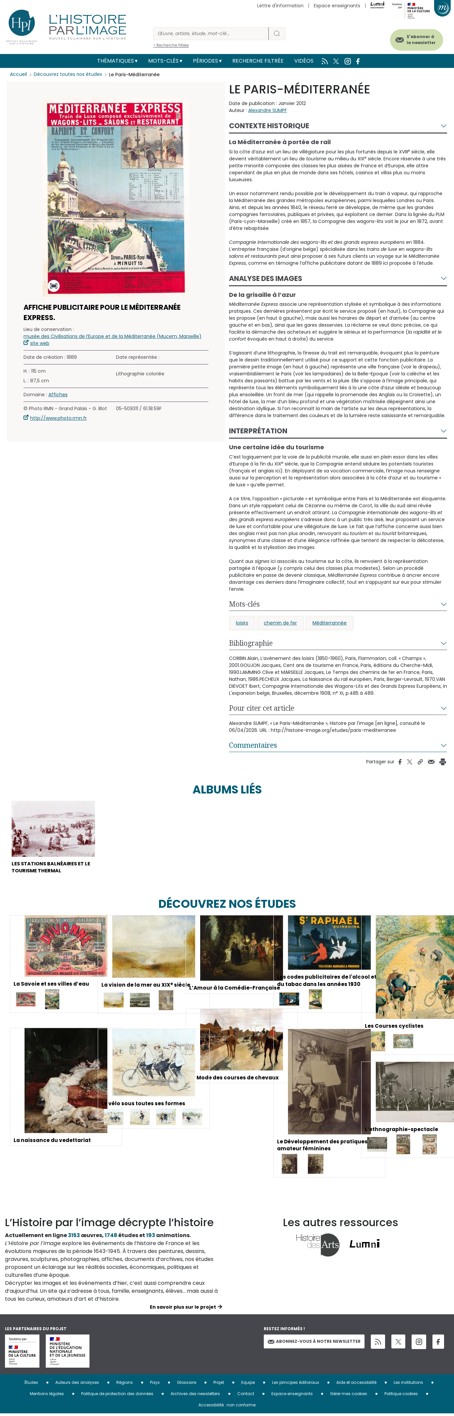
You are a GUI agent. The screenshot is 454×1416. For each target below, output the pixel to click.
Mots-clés (163, 61)
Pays (155, 1385)
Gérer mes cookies (348, 1396)
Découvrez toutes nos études (68, 74)
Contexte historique (269, 126)
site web (39, 343)
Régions (124, 1385)
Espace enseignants (337, 5)
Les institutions (408, 1385)
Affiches (58, 394)
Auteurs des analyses (77, 1385)
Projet (218, 1385)
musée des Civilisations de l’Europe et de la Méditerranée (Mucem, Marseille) (112, 336)
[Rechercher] (211, 33)
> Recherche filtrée (171, 45)
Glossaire (186, 1385)
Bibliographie (251, 643)
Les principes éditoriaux (295, 1385)
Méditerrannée (329, 623)
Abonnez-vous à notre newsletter (314, 1343)
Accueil (18, 74)
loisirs (242, 623)
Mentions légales (47, 1396)
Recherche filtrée (258, 61)
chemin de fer (280, 623)
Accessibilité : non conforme (227, 1407)
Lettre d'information (280, 5)
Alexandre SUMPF (267, 110)
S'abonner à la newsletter (417, 39)
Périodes (205, 61)
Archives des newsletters (195, 1396)
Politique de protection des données (117, 1396)
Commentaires (253, 745)
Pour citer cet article (261, 708)
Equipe (248, 1385)
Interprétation (258, 431)
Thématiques (115, 61)
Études (31, 1385)
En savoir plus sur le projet (183, 1309)
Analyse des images (265, 278)
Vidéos (303, 61)
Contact (245, 1396)
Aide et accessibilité (356, 1385)
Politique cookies (401, 1396)
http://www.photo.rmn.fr (58, 418)
